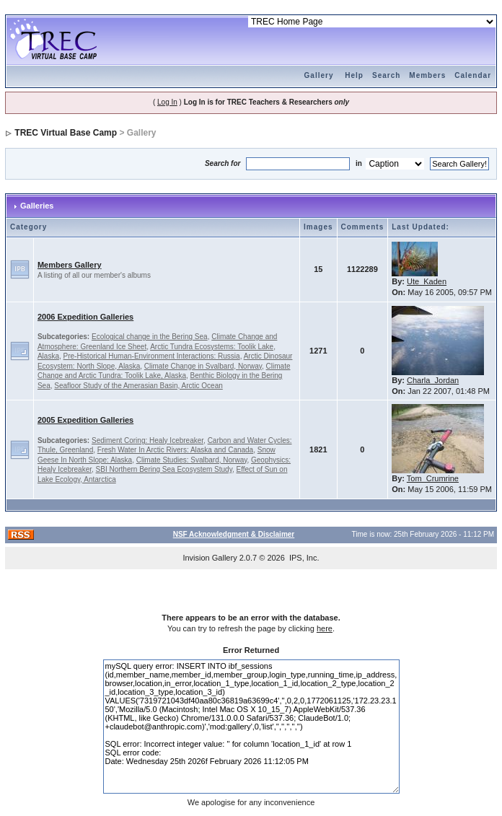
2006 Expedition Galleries (85, 316)
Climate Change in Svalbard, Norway (203, 366)
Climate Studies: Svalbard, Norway (191, 460)
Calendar (472, 75)
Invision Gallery (209, 557)
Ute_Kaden (426, 281)
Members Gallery (70, 264)
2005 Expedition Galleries (85, 420)
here (325, 628)
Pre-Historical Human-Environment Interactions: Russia (151, 356)
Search (386, 75)
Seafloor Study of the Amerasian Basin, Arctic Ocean (138, 386)
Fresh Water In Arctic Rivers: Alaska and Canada (175, 450)
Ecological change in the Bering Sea (150, 337)
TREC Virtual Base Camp (65, 133)
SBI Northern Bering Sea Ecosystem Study (164, 469)
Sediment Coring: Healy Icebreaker (147, 440)
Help (354, 75)
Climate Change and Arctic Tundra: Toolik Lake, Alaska (164, 371)
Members (427, 75)
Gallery (319, 75)
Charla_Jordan (433, 380)
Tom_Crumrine (433, 478)
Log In (167, 102)
